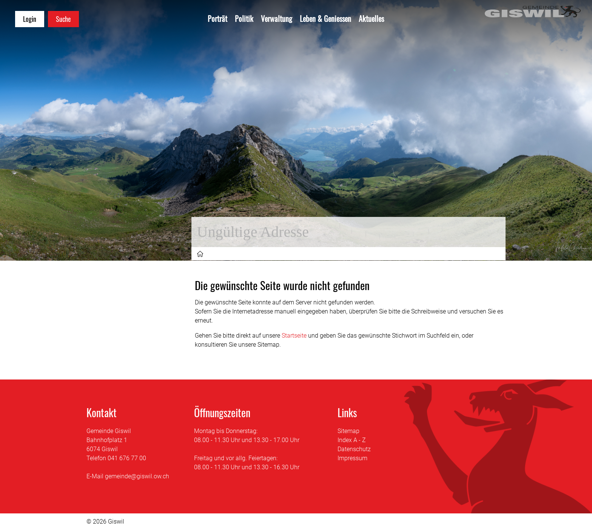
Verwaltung (276, 18)
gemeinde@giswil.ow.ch (137, 476)
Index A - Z (352, 440)
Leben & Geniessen (325, 18)
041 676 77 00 (127, 458)
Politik (244, 18)
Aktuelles (371, 18)
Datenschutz (354, 449)
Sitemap (348, 431)
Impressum (352, 458)
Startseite (294, 335)
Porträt (217, 18)
